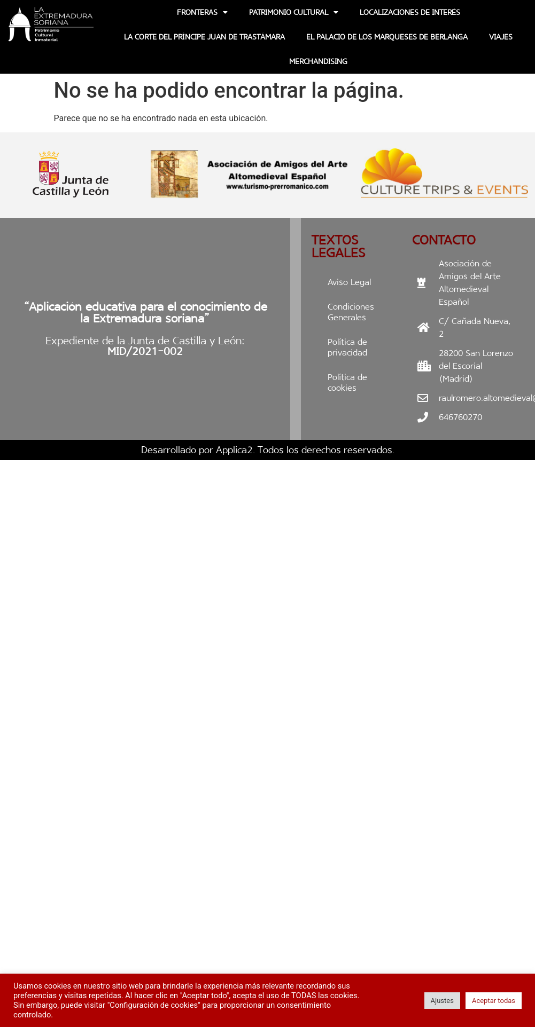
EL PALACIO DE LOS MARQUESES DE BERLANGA (387, 37)
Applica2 (234, 449)
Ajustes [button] (442, 1001)
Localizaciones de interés (410, 12)
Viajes (501, 37)
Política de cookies (347, 382)
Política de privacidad (347, 347)
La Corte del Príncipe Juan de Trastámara (204, 37)
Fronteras (202, 12)
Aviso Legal (349, 282)
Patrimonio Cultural (293, 12)
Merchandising (318, 61)
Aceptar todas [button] (493, 1001)
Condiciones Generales (351, 312)
